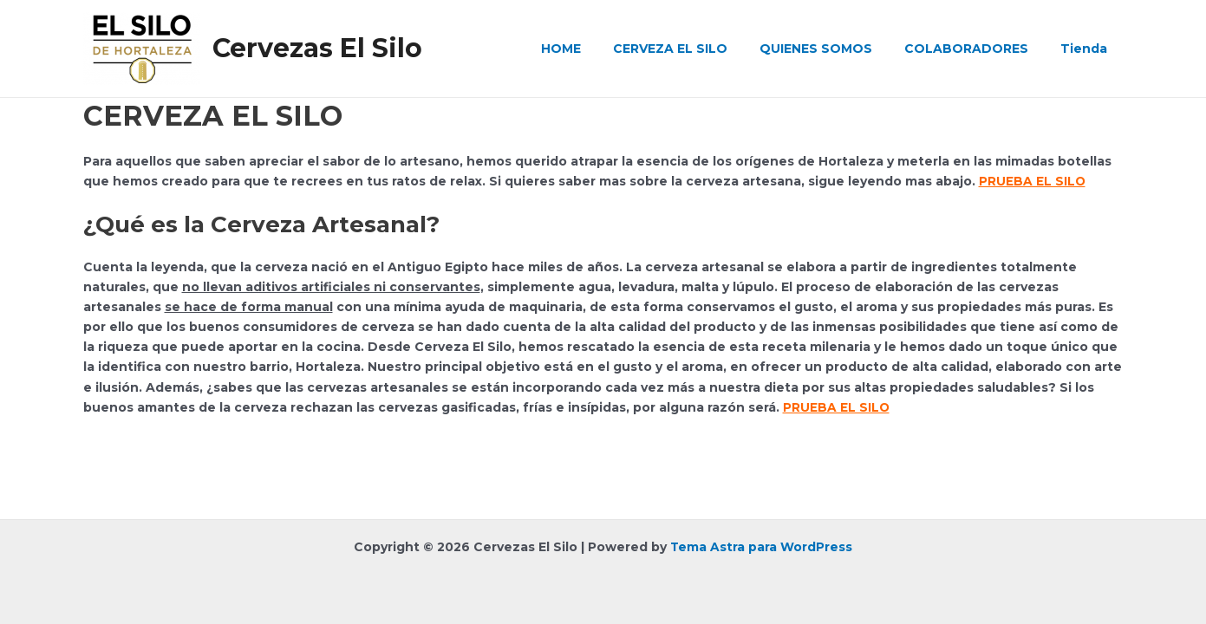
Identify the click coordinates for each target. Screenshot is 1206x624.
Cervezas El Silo (317, 48)
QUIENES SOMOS (835, 48)
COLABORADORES (978, 48)
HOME (596, 48)
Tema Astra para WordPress (761, 547)
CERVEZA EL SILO (698, 48)
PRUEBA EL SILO (1032, 181)
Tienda (1088, 48)
